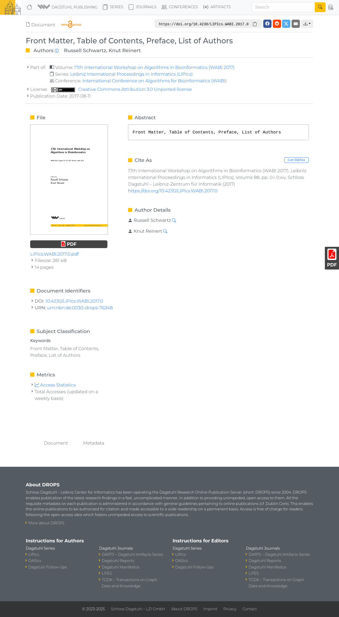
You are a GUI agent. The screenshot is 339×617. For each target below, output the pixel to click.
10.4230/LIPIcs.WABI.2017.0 (74, 301)
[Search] (283, 7)
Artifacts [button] (217, 7)
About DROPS (184, 609)
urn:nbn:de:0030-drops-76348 (80, 307)
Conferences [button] (180, 7)
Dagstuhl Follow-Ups (47, 567)
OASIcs (34, 560)
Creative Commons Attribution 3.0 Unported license (121, 89)
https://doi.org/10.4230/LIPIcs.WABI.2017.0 (172, 190)
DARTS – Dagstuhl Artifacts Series (132, 554)
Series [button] (113, 7)
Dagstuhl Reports (118, 560)
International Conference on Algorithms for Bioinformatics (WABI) (154, 80)
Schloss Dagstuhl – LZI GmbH (138, 609)
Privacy (229, 609)
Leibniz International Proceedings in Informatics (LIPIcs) (131, 74)
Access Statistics (55, 384)
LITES (107, 573)
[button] (68, 7)
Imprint (210, 609)
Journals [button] (142, 7)
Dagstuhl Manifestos (120, 567)
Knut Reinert (125, 50)
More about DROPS (46, 523)
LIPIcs (33, 554)
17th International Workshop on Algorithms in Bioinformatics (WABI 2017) (154, 67)
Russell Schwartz (85, 50)
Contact (249, 609)
